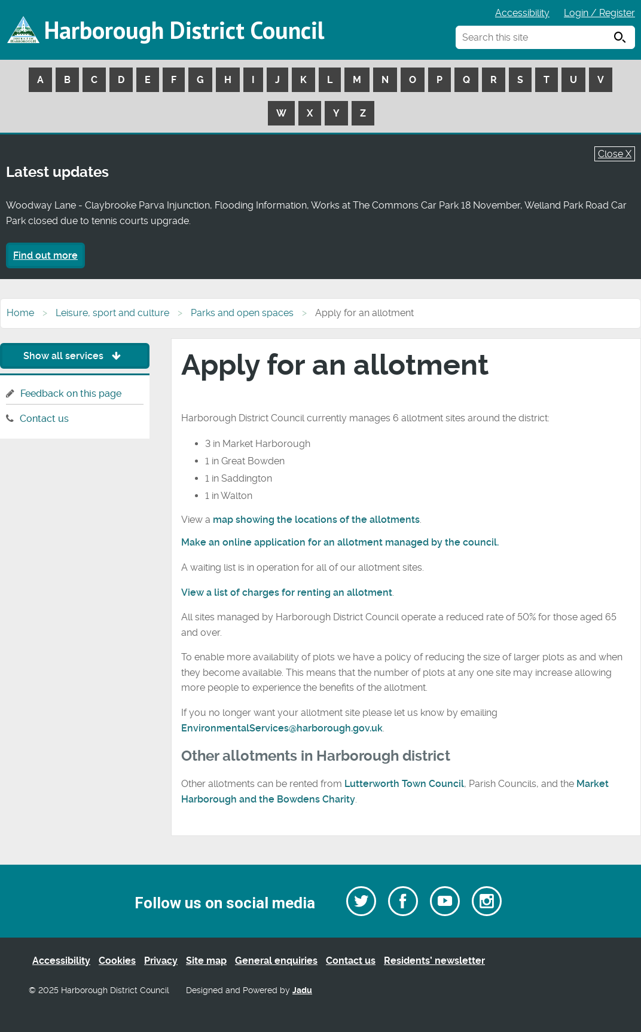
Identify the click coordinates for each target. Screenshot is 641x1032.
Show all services (75, 356)
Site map (206, 960)
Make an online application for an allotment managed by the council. (340, 542)
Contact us (44, 418)
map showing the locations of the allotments (316, 519)
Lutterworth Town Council (404, 783)
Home (20, 313)
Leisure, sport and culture (112, 313)
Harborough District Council (184, 29)
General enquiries (276, 960)
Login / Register (599, 13)
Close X (614, 154)
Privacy (161, 960)
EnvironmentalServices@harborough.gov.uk (282, 728)
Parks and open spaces (242, 313)
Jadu (302, 990)
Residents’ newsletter (434, 960)
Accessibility (522, 13)
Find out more (45, 255)
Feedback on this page (70, 393)
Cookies (117, 960)
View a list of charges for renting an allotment (286, 592)
